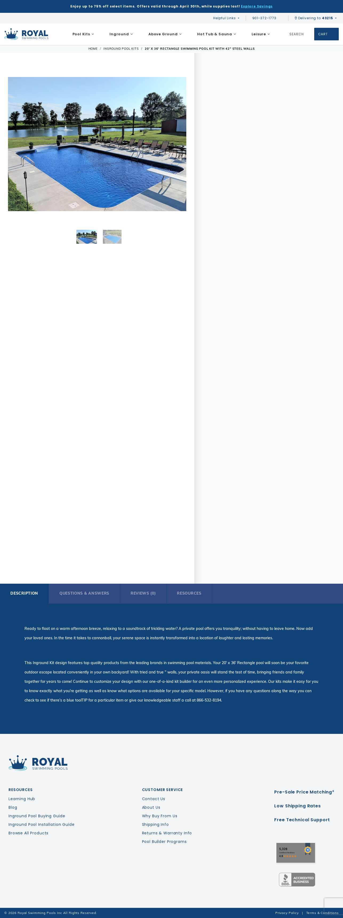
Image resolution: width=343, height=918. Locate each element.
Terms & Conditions (322, 913)
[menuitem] (83, 34)
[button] (15, 144)
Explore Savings (257, 6)
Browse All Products (29, 833)
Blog (13, 807)
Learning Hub (22, 798)
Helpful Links (224, 18)
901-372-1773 (267, 18)
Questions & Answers (84, 593)
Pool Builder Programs (164, 841)
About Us (151, 807)
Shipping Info (155, 824)
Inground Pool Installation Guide (42, 824)
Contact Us (154, 798)
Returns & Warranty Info (167, 833)
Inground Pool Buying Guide (37, 816)
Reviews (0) (143, 593)
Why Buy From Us (159, 816)
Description (24, 593)
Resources (189, 593)
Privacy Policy (287, 913)
